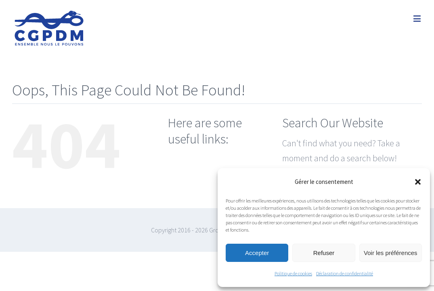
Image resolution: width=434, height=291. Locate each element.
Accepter (257, 252)
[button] (418, 182)
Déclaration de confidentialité (344, 273)
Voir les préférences (390, 252)
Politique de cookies (293, 273)
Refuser (324, 252)
